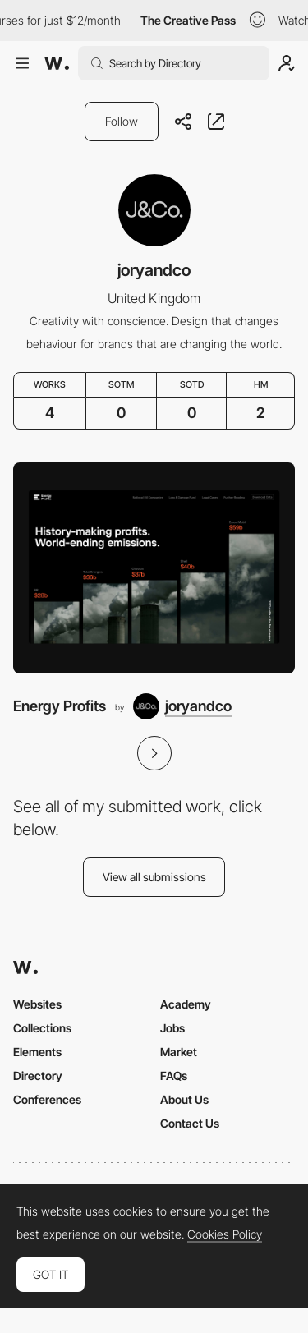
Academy (185, 1004)
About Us (184, 1099)
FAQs (173, 1075)
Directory (37, 1075)
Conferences (47, 1099)
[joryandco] (182, 706)
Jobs (172, 1028)
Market (178, 1052)
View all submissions (154, 877)
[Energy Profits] (154, 567)
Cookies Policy (224, 1234)
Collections (42, 1028)
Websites (37, 1004)
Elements (37, 1052)
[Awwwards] (56, 63)
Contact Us (189, 1123)
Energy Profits (59, 706)
